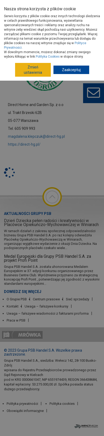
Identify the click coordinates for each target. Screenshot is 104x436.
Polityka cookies (62, 404)
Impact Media (86, 426)
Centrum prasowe (46, 299)
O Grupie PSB (17, 299)
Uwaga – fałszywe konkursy (46, 306)
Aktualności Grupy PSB (27, 214)
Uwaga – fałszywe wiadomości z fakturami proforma (48, 313)
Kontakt (13, 306)
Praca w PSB (16, 320)
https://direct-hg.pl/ (24, 144)
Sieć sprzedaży (77, 299)
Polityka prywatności (22, 404)
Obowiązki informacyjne (25, 411)
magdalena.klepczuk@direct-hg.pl (36, 136)
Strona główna (17, 30)
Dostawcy (41, 30)
